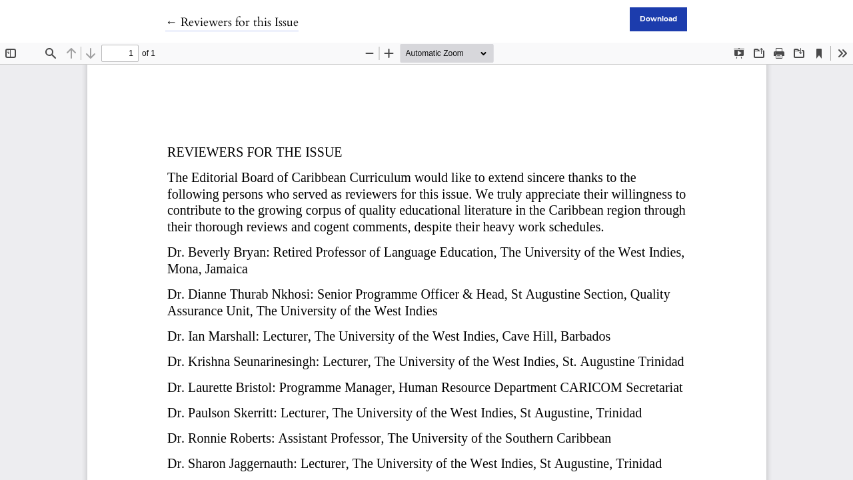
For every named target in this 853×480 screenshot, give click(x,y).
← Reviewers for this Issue (232, 22)
